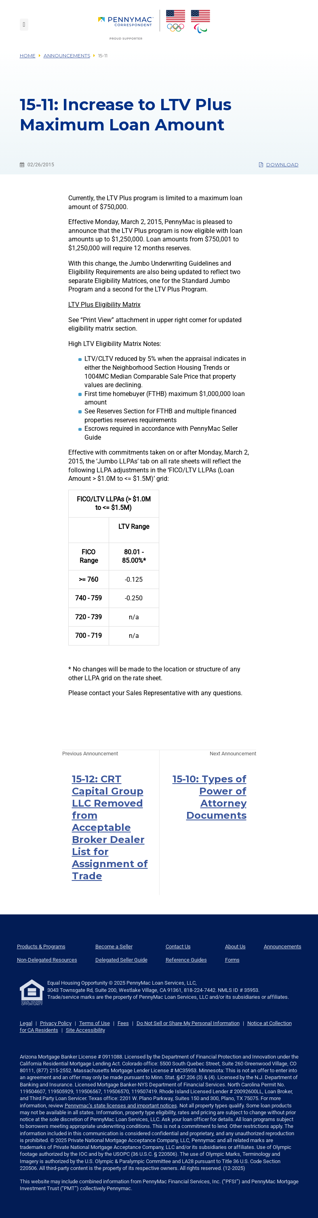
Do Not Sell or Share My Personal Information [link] (188, 1023)
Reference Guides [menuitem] (186, 960)
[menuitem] (129, 25)
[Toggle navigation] (24, 25)
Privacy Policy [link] (56, 1023)
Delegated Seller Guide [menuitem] (121, 960)
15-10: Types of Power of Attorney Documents (209, 797)
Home (28, 55)
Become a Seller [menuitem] (114, 946)
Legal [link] (26, 1023)
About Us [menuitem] (235, 946)
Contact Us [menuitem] (178, 946)
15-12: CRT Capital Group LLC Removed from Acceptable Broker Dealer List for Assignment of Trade (110, 827)
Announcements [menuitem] (282, 946)
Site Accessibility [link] (85, 1030)
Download (279, 164)
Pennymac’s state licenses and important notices (121, 1106)
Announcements (67, 55)
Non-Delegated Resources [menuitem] (47, 960)
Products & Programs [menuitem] (41, 946)
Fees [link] (123, 1023)
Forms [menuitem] (232, 960)
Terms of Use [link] (94, 1023)
